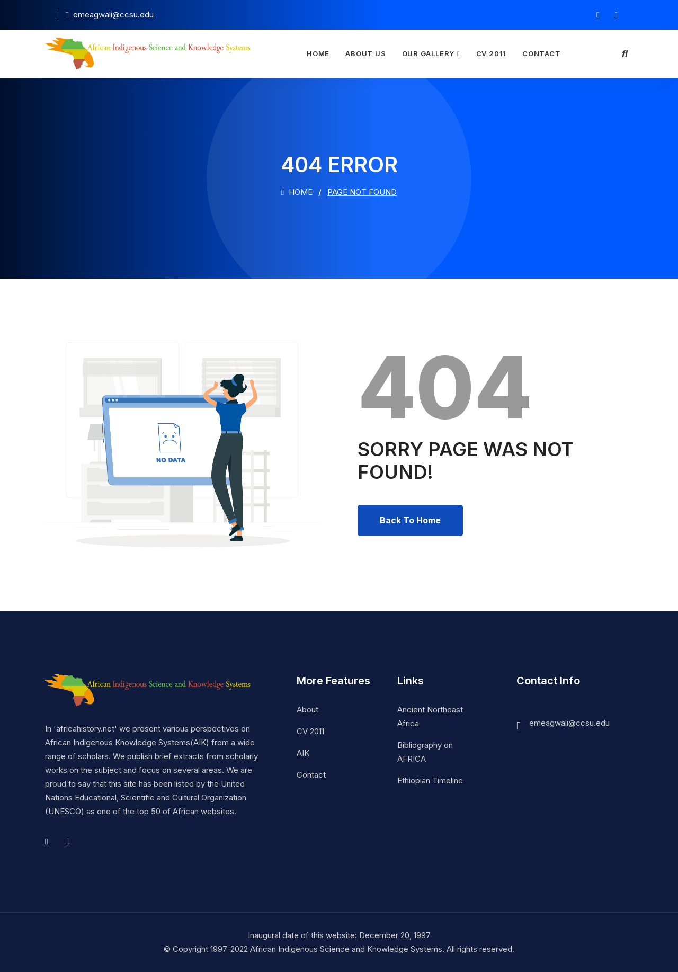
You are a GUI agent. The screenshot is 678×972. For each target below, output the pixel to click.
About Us (365, 53)
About (307, 710)
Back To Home (410, 520)
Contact (541, 53)
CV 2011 (491, 53)
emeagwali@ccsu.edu (569, 723)
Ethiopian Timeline (430, 780)
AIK (303, 753)
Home (318, 53)
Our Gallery (428, 53)
